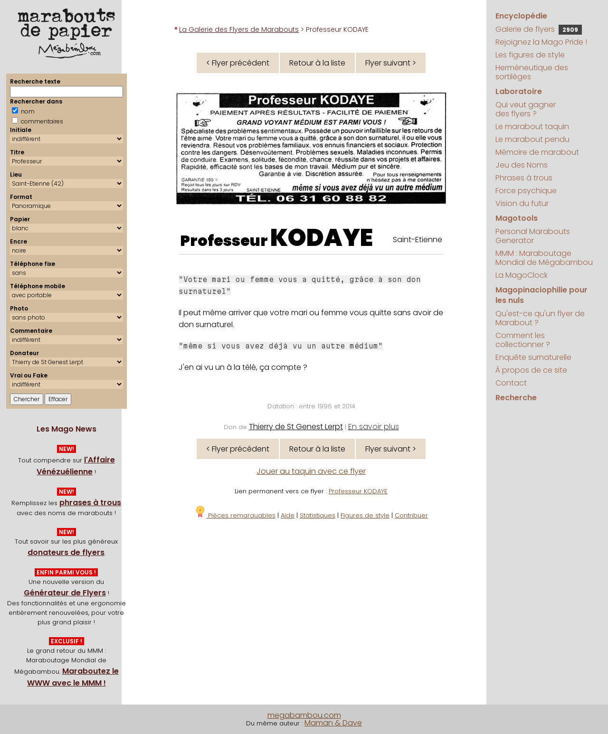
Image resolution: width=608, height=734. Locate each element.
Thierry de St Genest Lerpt (296, 426)
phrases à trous (90, 502)
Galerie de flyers (538, 29)
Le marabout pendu (532, 139)
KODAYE (321, 237)
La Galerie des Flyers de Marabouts (239, 29)
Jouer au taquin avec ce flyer (311, 471)
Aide (287, 515)
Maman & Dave (333, 722)
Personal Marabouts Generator (532, 236)
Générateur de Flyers (65, 592)
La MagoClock (521, 275)
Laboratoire (518, 91)
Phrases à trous (523, 177)
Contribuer (411, 515)
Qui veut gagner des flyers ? (525, 109)
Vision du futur (522, 203)
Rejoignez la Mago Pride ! (541, 42)
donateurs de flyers (66, 552)
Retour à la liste (317, 62)
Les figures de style (530, 54)
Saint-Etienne (417, 239)
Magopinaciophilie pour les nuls (541, 295)
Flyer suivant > (390, 62)
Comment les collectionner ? (522, 340)
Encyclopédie (521, 15)
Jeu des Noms (521, 165)
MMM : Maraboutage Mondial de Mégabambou (544, 258)
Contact (511, 382)
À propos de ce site (531, 370)
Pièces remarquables (235, 515)
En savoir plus (373, 426)
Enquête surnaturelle (533, 357)
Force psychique (526, 190)
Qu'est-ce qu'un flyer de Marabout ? (540, 318)
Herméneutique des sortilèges (531, 72)
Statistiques (317, 515)
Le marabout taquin (532, 126)
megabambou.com (304, 715)
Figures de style (365, 515)
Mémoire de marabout (537, 152)
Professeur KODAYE (358, 491)
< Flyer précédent (237, 62)
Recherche (516, 397)
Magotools (516, 218)
